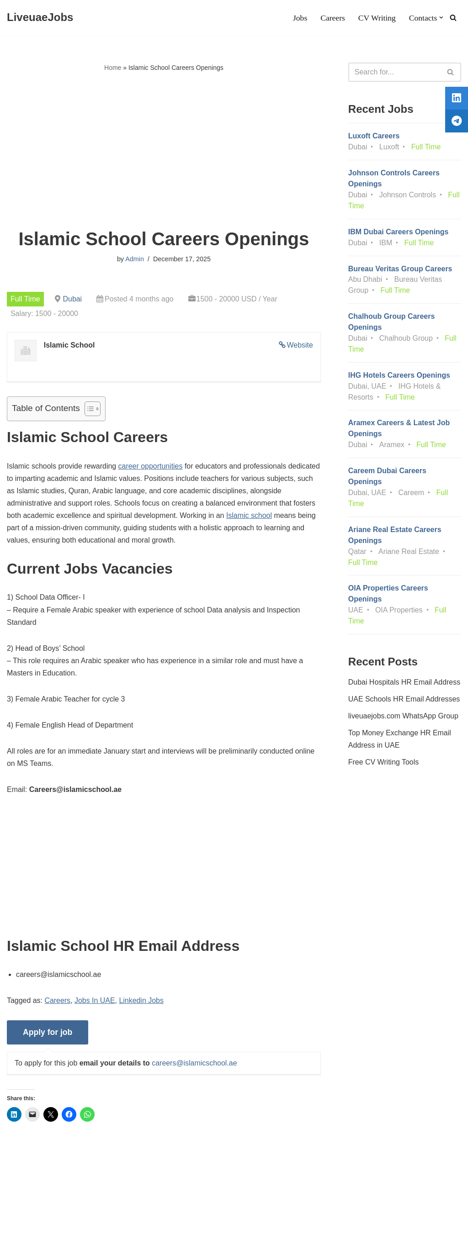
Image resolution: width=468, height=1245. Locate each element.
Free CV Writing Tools (383, 764)
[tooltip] (455, 99)
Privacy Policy (78, 1210)
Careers (332, 17)
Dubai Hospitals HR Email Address (404, 683)
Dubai (72, 299)
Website (300, 345)
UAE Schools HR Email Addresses (404, 701)
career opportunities (151, 466)
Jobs (299, 17)
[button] (441, 18)
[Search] (453, 17)
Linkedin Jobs (141, 1002)
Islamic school (288, 516)
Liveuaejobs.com (34, 1233)
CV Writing (376, 17)
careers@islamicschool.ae (195, 1065)
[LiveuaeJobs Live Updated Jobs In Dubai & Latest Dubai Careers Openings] (40, 17)
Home (112, 67)
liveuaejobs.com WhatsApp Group (403, 718)
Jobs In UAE (95, 1002)
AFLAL (119, 1233)
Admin (134, 259)
